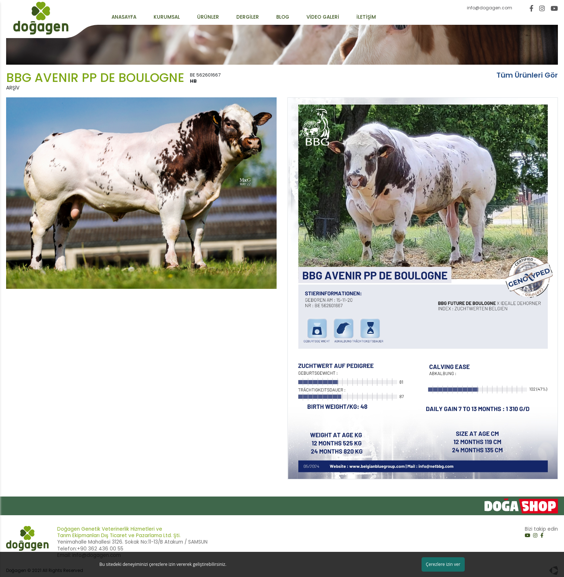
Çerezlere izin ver (443, 564)
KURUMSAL (167, 17)
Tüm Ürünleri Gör (527, 75)
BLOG (282, 17)
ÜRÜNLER (208, 17)
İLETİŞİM (366, 17)
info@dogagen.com (489, 8)
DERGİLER (247, 17)
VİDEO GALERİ (322, 17)
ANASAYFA (124, 17)
